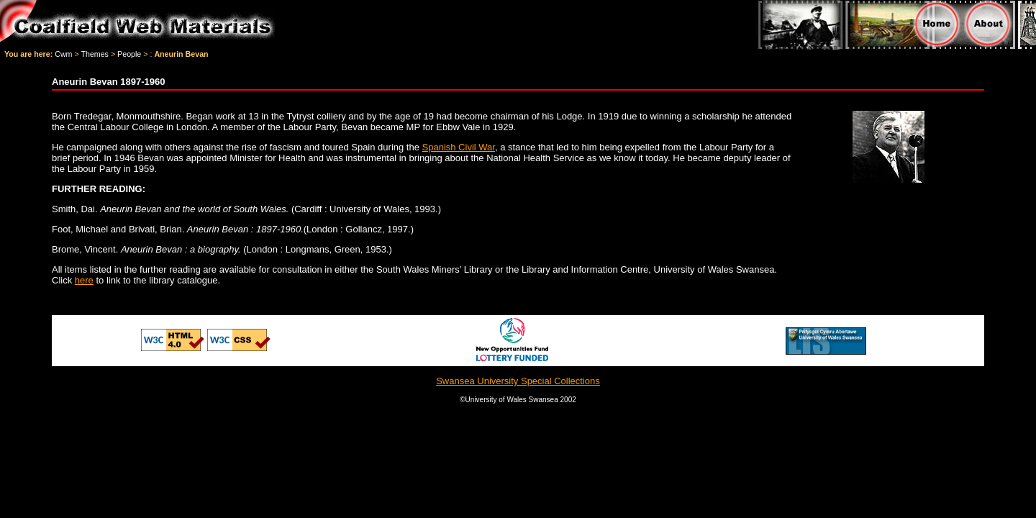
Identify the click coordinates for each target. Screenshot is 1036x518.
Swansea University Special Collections (518, 381)
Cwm (63, 54)
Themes (95, 54)
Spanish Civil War (458, 147)
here (84, 280)
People (129, 54)
